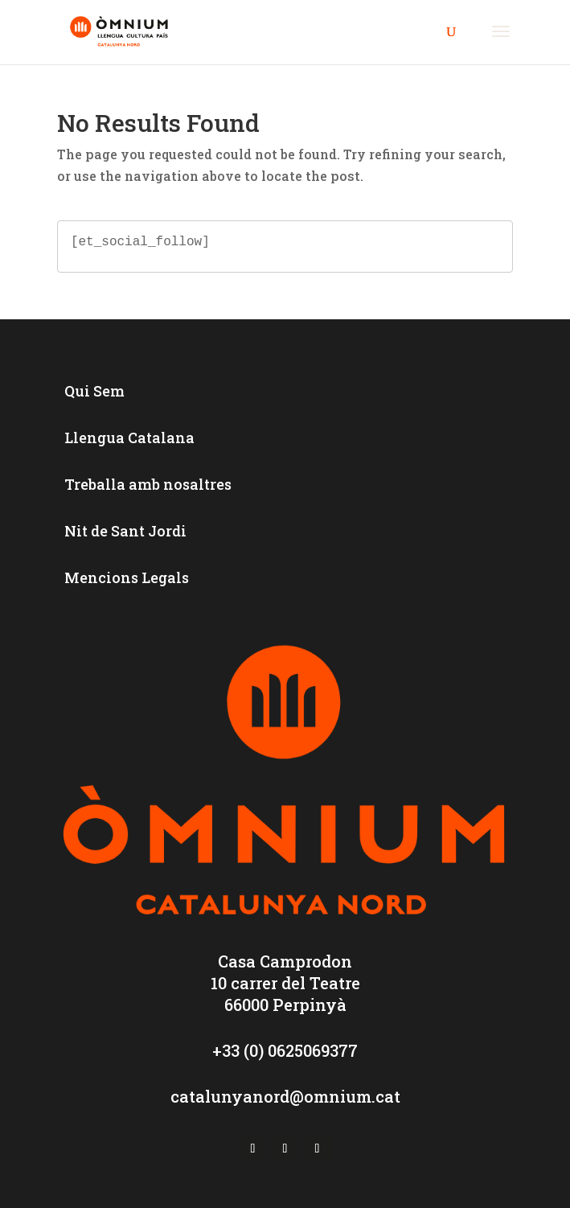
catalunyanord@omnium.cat (285, 1096)
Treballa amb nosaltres (148, 484)
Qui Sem (94, 391)
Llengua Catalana (129, 437)
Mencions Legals (126, 577)
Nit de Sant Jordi (125, 530)
